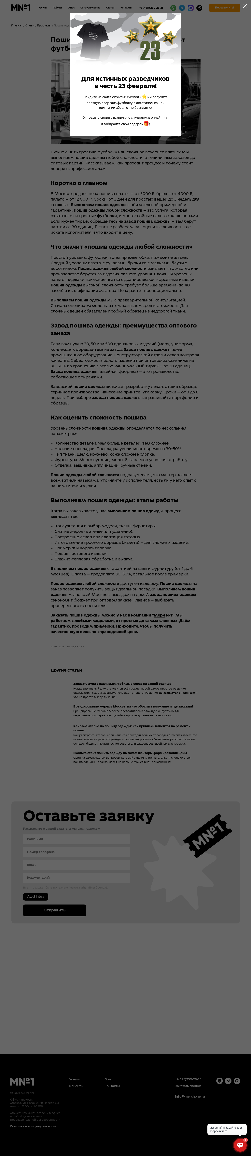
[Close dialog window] (245, 6)
